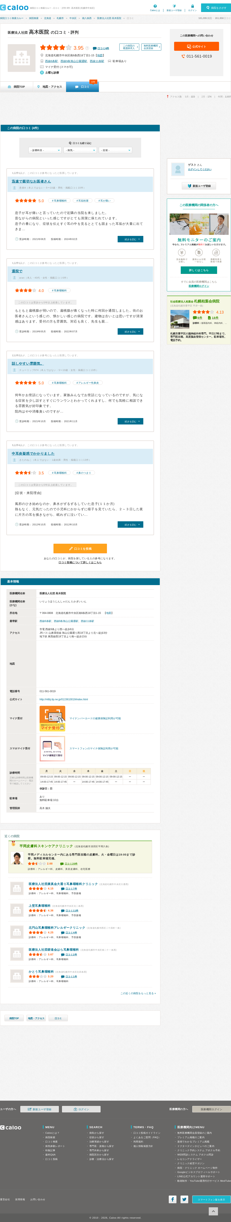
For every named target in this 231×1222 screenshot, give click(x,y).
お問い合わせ (37, 1199)
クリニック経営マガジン (190, 1163)
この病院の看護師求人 (129, 46)
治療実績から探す (99, 1141)
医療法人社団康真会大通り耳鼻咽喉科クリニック (63, 884)
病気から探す (96, 1133)
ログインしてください (200, 169)
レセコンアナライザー (189, 1159)
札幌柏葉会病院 (194, 301)
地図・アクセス (36, 1018)
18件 (215, 317)
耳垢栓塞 (83, 200)
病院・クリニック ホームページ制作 (197, 1168)
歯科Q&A (50, 1154)
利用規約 (138, 1141)
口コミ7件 (71, 888)
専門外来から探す (99, 1150)
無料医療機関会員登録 (151, 46)
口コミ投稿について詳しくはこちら (80, 562)
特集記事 (50, 1150)
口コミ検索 (51, 1141)
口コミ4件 (71, 932)
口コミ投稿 (51, 1159)
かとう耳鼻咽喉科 (41, 971)
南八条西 (87, 18)
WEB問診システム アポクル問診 (195, 1154)
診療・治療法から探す (101, 1159)
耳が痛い (105, 200)
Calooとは (155, 10)
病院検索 (33, 18)
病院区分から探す (99, 1154)
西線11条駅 (97, 61)
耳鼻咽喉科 (60, 200)
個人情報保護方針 (143, 1146)
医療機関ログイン (199, 286)
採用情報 (20, 1199)
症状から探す (96, 1137)
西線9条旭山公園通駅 (74, 61)
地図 (100, 55)
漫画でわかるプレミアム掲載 (193, 1141)
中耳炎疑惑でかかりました (33, 453)
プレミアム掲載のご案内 (190, 1137)
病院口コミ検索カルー (12, 18)
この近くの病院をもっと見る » (138, 993)
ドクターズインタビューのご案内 (195, 1146)
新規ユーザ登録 (174, 10)
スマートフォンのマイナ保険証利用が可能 (94, 748)
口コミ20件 (71, 863)
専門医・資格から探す (101, 1146)
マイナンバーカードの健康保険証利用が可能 (95, 718)
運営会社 (5, 1199)
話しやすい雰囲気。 (28, 363)
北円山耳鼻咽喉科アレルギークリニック (57, 927)
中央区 (73, 18)
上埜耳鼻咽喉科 (40, 905)
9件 (199, 317)
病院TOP (14, 1018)
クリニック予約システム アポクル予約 (198, 1150)
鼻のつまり (84, 472)
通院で (17, 271)
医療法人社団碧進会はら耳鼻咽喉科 (54, 949)
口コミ (58, 1018)
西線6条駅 (51, 61)
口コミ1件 (71, 976)
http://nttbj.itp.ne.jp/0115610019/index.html (64, 699)
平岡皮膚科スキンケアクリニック (46, 846)
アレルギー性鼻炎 (88, 382)
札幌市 (60, 18)
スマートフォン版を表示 (211, 1199)
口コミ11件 (72, 910)
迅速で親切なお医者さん (31, 181)
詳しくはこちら (199, 270)
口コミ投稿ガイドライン (147, 1133)
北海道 (47, 18)
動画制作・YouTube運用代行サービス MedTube (204, 1181)
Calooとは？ (52, 1133)
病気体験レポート (55, 1146)
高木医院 (28, 32)
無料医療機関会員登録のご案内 (194, 1133)
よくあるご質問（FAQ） (147, 1137)
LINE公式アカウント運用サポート (196, 1176)
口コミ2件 (71, 954)
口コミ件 (103, 48)
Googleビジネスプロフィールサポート (198, 1172)
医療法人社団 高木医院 (109, 18)
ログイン (192, 10)
